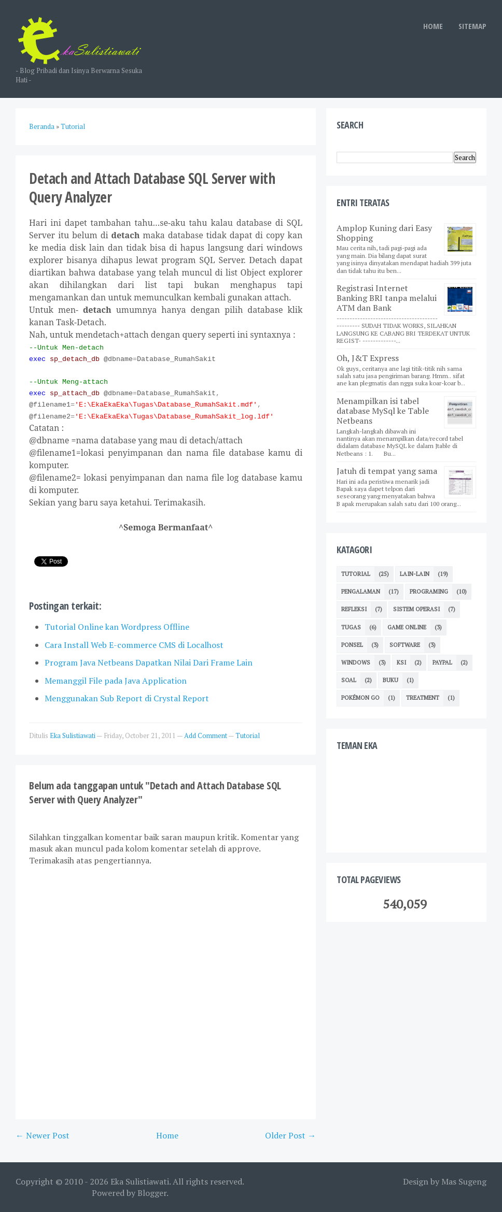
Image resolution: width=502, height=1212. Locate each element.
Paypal (442, 662)
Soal (348, 680)
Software (404, 644)
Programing (429, 591)
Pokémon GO (360, 697)
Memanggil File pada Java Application (116, 680)
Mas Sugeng (463, 1181)
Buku (390, 680)
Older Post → (290, 1135)
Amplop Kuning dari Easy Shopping (384, 232)
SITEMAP (472, 26)
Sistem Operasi (416, 609)
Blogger (151, 1193)
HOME (433, 26)
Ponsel (352, 644)
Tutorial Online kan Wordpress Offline (117, 626)
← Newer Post (42, 1135)
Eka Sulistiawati (139, 1181)
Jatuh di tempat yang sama (387, 471)
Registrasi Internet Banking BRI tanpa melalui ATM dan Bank (387, 297)
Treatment (422, 697)
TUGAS (351, 627)
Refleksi (354, 609)
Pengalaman (360, 591)
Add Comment (206, 735)
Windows (355, 662)
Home (167, 1135)
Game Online (406, 627)
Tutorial (247, 735)
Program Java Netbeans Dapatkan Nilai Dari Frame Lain (149, 662)
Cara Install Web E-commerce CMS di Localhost (134, 645)
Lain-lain (414, 574)
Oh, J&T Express (368, 358)
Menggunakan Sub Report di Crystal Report (127, 698)
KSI (401, 662)
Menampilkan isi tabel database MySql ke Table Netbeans (383, 410)
